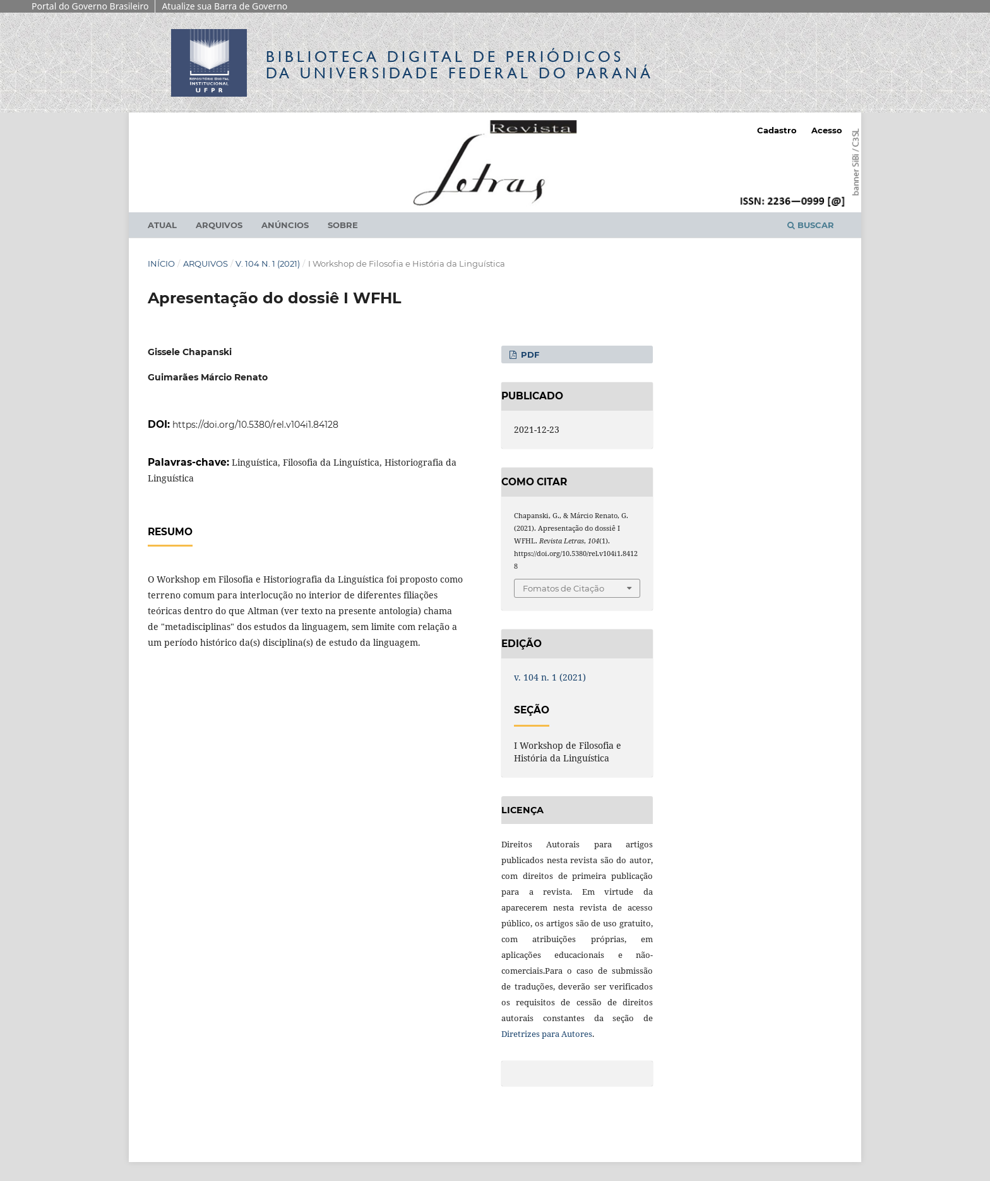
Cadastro (777, 130)
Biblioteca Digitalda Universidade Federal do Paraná (459, 65)
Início (161, 263)
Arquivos (219, 225)
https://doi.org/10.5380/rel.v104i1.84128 (255, 424)
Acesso (826, 130)
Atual (162, 225)
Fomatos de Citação (563, 588)
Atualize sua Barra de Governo (224, 6)
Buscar (810, 225)
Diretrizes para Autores (546, 1033)
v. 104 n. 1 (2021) (268, 263)
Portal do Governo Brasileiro (90, 6)
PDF (528, 354)
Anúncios (285, 225)
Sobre (343, 225)
